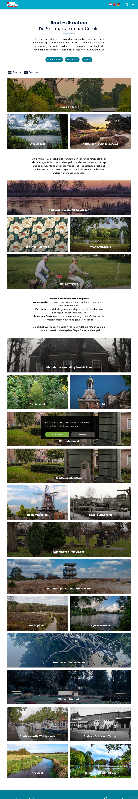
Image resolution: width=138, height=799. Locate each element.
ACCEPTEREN (57, 435)
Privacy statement (71, 426)
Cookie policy (57, 426)
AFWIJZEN (83, 435)
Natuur (87, 59)
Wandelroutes (54, 59)
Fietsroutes (72, 59)
